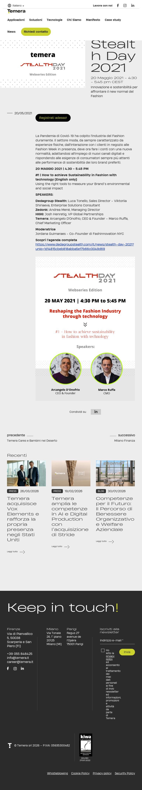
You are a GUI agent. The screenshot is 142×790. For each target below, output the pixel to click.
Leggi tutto (12, 551)
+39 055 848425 (19, 654)
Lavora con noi (102, 5)
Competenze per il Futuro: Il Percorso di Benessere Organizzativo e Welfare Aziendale (115, 514)
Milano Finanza (124, 440)
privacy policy (110, 658)
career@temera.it (20, 662)
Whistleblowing (57, 773)
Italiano (17, 5)
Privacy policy (102, 773)
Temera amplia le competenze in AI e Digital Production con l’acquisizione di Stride (70, 516)
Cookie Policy (80, 773)
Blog (101, 491)
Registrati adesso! (53, 118)
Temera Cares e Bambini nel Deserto (32, 440)
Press (12, 491)
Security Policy (125, 773)
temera (16, 11)
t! (9, 745)
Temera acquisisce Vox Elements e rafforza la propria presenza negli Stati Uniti (23, 519)
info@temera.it (18, 658)
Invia (127, 652)
